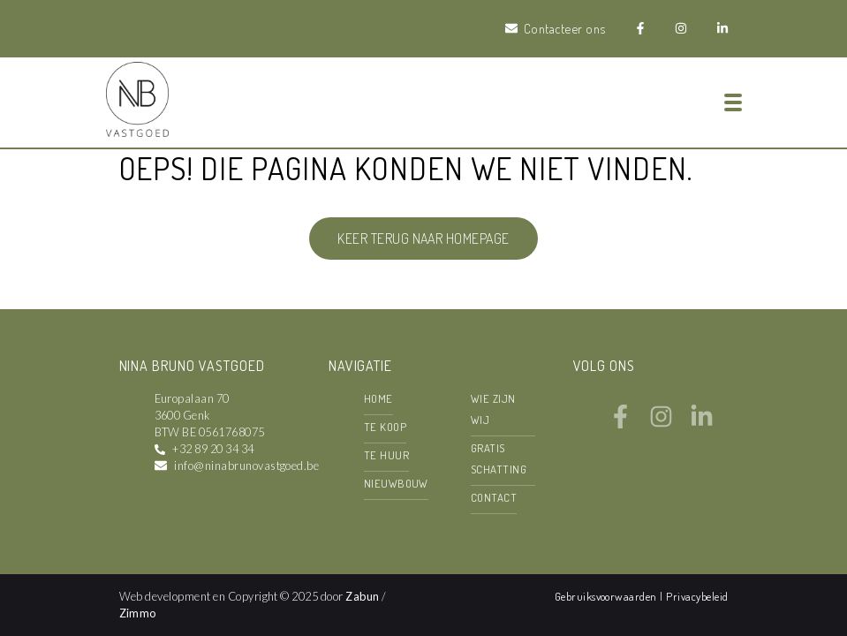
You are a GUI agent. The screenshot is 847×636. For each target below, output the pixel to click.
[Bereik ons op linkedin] (702, 423)
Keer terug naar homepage (423, 238)
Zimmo (137, 613)
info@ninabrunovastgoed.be (246, 465)
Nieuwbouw (396, 483)
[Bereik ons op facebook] (620, 423)
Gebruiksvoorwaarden (608, 596)
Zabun (362, 596)
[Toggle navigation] (733, 102)
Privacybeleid (697, 596)
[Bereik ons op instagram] (661, 423)
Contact (494, 497)
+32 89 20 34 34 (212, 449)
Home (378, 398)
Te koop (385, 427)
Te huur (386, 455)
